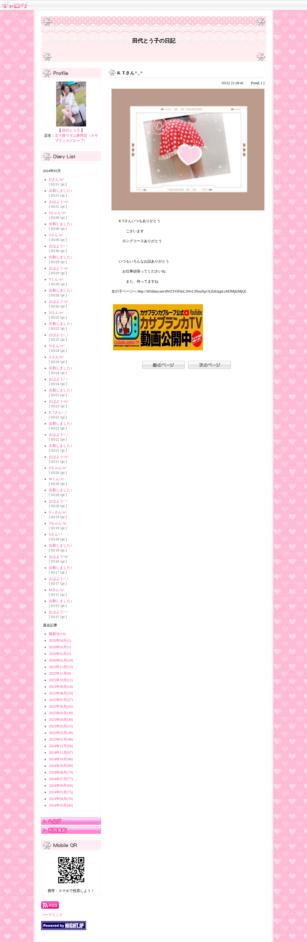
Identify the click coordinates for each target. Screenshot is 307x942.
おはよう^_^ (58, 335)
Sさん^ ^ (55, 534)
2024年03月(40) (61, 805)
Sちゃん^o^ (58, 468)
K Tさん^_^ (58, 412)
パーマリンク (52, 915)
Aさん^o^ (56, 357)
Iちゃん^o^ (57, 213)
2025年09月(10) (61, 687)
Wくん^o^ (57, 479)
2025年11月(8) (60, 673)
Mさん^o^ (56, 590)
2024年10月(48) (61, 759)
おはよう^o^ (58, 202)
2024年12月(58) (61, 746)
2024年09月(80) (61, 766)
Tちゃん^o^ (58, 523)
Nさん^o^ (56, 313)
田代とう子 (71, 130)
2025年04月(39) (61, 720)
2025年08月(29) (61, 693)
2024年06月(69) (61, 785)
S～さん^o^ (58, 512)
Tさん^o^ (56, 235)
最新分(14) (57, 634)
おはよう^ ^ (58, 246)
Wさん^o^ (57, 346)
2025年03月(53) (61, 726)
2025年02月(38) (61, 733)
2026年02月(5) (60, 654)
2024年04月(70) (61, 799)
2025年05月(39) (61, 713)
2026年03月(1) (60, 647)
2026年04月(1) (60, 640)
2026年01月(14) (61, 660)
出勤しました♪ (60, 191)
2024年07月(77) (61, 779)
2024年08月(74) (61, 772)
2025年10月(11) (61, 680)
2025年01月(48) (61, 739)
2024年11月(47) (61, 752)
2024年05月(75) (61, 792)
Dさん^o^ (56, 179)
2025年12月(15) (61, 667)
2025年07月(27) (61, 700)
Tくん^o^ (56, 279)
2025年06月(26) (61, 706)
